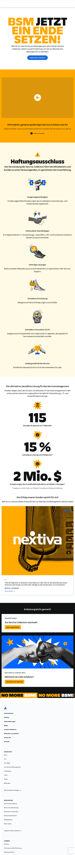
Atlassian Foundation (11, 733)
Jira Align (7, 763)
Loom (6, 775)
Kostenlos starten (37, 57)
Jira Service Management (12, 767)
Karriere (6, 717)
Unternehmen (8, 713)
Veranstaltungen (9, 721)
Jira (5, 759)
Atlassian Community (11, 811)
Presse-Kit (7, 737)
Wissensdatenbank (10, 815)
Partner (6, 844)
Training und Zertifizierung (12, 848)
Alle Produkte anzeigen (12, 790)
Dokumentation (9, 852)
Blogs (6, 725)
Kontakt (6, 741)
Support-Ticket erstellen (12, 830)
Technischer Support (10, 803)
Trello (6, 779)
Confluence (7, 771)
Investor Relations (10, 729)
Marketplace (8, 819)
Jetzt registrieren (12, 627)
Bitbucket (7, 783)
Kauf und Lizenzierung (11, 807)
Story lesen (10, 591)
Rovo (5, 755)
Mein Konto (7, 824)
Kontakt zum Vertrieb (14, 682)
